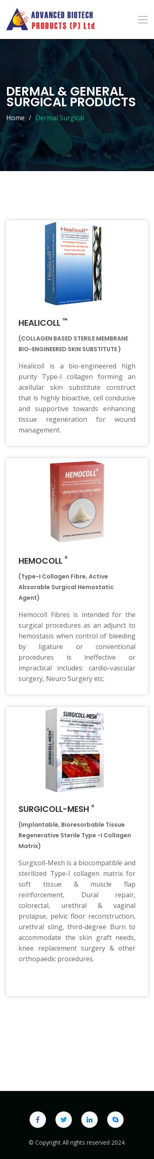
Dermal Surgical (59, 117)
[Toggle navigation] (143, 19)
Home (15, 117)
